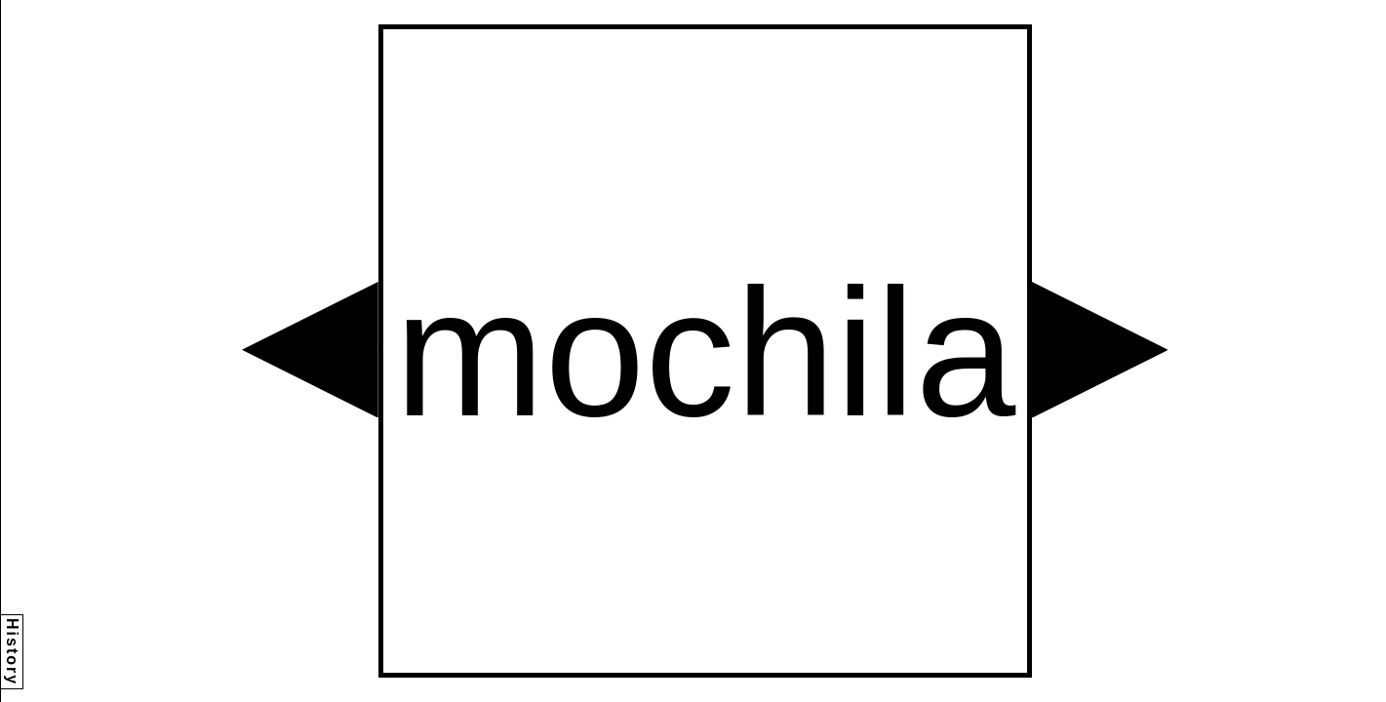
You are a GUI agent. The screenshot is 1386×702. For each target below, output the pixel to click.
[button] (310, 350)
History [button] (12, 651)
